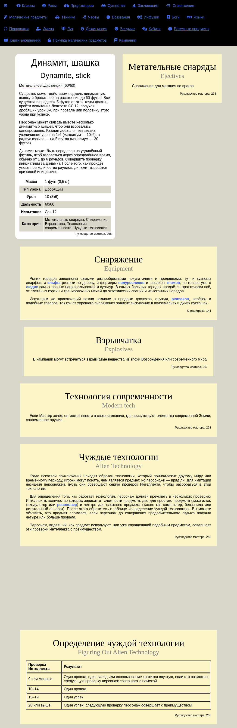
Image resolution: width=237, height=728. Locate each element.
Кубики (151, 29)
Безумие (125, 29)
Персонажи (16, 29)
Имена (45, 29)
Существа (113, 6)
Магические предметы (25, 17)
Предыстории (79, 6)
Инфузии (148, 17)
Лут (67, 29)
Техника (65, 17)
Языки (195, 17)
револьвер (67, 505)
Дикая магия (94, 29)
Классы (25, 6)
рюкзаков (180, 299)
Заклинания (145, 6)
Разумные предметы (188, 29)
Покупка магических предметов (77, 40)
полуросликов (131, 283)
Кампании (125, 40)
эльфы (53, 283)
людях (32, 287)
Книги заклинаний (22, 40)
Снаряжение (179, 6)
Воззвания (118, 17)
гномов (173, 283)
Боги (173, 17)
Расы (49, 6)
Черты (91, 17)
